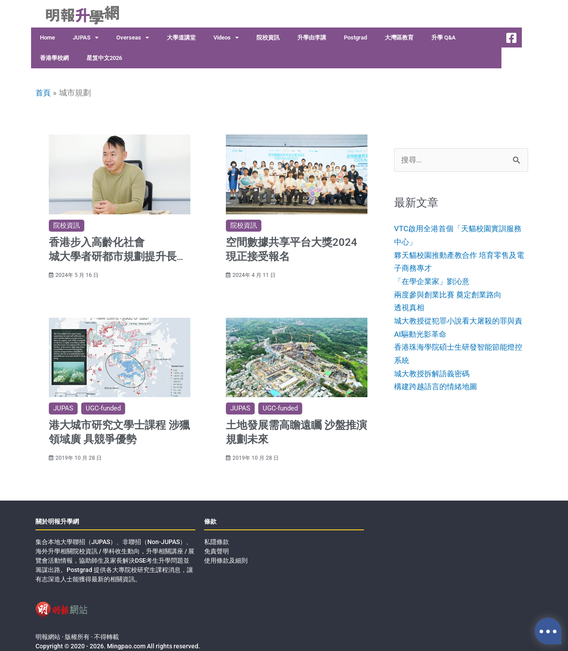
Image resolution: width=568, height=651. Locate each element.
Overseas (132, 38)
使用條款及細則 (226, 551)
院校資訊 (268, 37)
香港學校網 (54, 58)
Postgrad (355, 37)
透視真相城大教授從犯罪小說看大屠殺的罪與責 (458, 321)
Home (47, 37)
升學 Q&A (443, 37)
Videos (226, 38)
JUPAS (86, 38)
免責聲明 (216, 542)
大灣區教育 (399, 37)
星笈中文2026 (104, 58)
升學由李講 (311, 37)
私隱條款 (216, 533)
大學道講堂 (181, 37)
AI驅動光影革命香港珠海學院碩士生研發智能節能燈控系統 (458, 361)
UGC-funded (103, 404)
